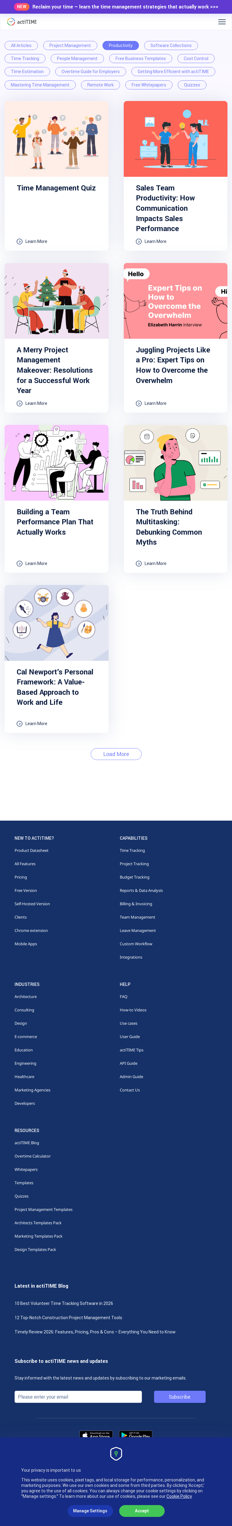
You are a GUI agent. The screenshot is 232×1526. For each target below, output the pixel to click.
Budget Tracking (135, 877)
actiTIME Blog (27, 1142)
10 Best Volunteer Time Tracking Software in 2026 (64, 1303)
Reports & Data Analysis (141, 890)
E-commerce (26, 1036)
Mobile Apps (26, 943)
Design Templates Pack (35, 1249)
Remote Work (100, 85)
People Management (77, 58)
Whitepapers (26, 1169)
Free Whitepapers (149, 85)
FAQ (123, 996)
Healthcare (24, 1076)
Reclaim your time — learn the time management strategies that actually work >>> (125, 7)
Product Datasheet (32, 850)
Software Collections (171, 45)
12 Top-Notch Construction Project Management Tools (68, 1317)
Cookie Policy (179, 1496)
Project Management (70, 45)
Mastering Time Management (40, 85)
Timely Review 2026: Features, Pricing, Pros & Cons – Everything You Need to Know (95, 1332)
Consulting (24, 1010)
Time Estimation (27, 71)
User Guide (130, 1036)
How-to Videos (133, 1010)
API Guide (128, 1063)
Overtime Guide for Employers (91, 71)
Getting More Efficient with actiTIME (173, 71)
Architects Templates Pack (38, 1222)
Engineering (25, 1063)
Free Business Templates (141, 58)
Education (24, 1050)
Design (21, 1023)
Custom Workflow (136, 943)
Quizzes (192, 85)
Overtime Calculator (33, 1156)
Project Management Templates (43, 1209)
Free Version (26, 890)
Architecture (26, 996)
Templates (24, 1182)
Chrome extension (31, 930)
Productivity (121, 45)
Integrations (131, 957)
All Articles (21, 45)
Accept (142, 1511)
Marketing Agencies (32, 1090)
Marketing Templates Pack (38, 1236)
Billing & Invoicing (136, 903)
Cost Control (196, 58)
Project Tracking (134, 863)
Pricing (21, 877)
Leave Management (138, 930)
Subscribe (179, 1397)
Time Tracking (25, 58)
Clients (21, 917)
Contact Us (130, 1090)
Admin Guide (131, 1076)
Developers (25, 1103)
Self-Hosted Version (32, 903)
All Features (25, 863)
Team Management (137, 917)
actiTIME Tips (131, 1050)
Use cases (128, 1023)
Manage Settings (90, 1511)
